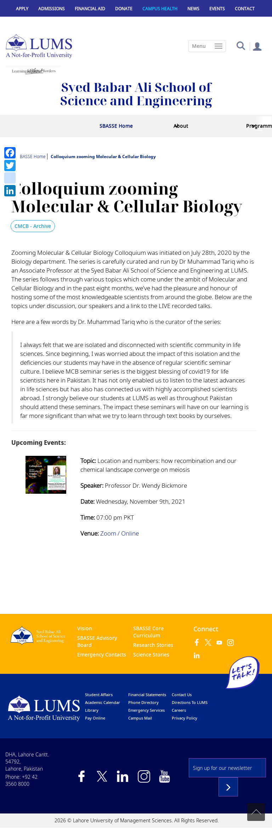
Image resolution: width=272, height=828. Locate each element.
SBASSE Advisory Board (97, 641)
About (181, 125)
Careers (179, 710)
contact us (182, 694)
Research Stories (153, 645)
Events (217, 9)
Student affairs (99, 694)
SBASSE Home (116, 125)
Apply (22, 9)
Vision (84, 628)
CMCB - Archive (33, 226)
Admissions (51, 9)
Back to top (256, 812)
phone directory (143, 702)
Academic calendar (102, 702)
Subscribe (228, 786)
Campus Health (159, 9)
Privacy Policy (184, 718)
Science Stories (151, 654)
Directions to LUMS (190, 702)
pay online (95, 718)
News (193, 9)
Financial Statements (147, 694)
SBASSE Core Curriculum (148, 632)
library (91, 710)
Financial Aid (90, 9)
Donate (123, 9)
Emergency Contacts (101, 654)
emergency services (146, 710)
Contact (245, 9)
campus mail (140, 718)
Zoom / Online (119, 533)
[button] (240, 45)
